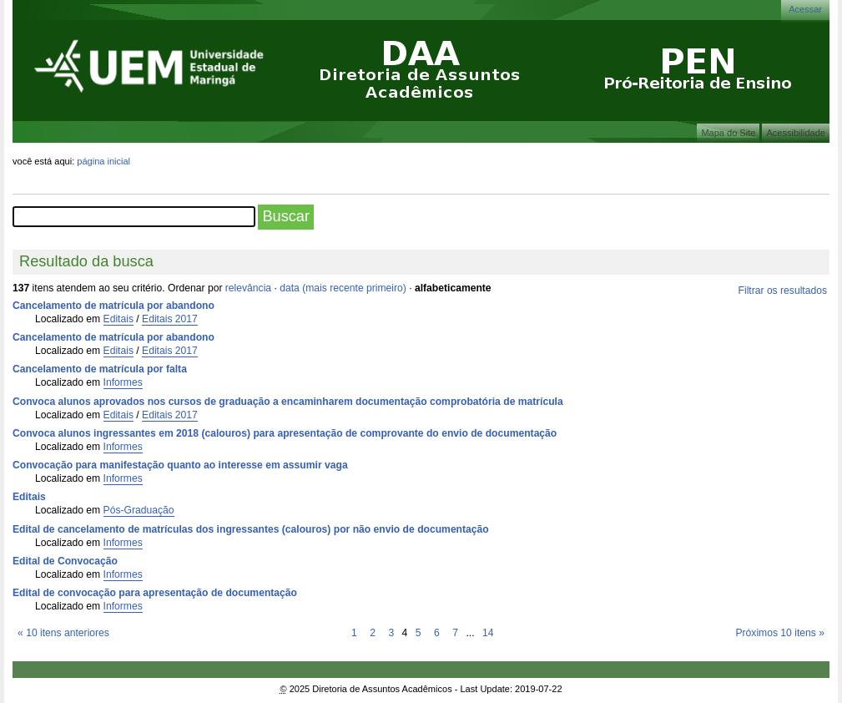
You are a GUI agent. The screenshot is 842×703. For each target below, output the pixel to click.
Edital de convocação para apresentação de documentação (155, 593)
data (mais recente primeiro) (343, 288)
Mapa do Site (728, 133)
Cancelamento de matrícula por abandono (113, 305)
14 (488, 633)
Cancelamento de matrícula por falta (100, 369)
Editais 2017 (170, 319)
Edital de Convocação (65, 561)
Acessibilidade (795, 133)
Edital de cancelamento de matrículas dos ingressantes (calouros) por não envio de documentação (251, 529)
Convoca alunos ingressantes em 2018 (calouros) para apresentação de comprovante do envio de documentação (285, 433)
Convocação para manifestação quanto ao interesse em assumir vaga (180, 465)
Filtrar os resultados (783, 290)
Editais (118, 319)
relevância (248, 288)
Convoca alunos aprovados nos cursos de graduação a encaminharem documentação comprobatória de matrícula (288, 401)
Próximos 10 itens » (779, 633)
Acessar (805, 9)
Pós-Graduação (138, 510)
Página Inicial (103, 161)
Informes (123, 382)
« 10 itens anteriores (63, 633)
